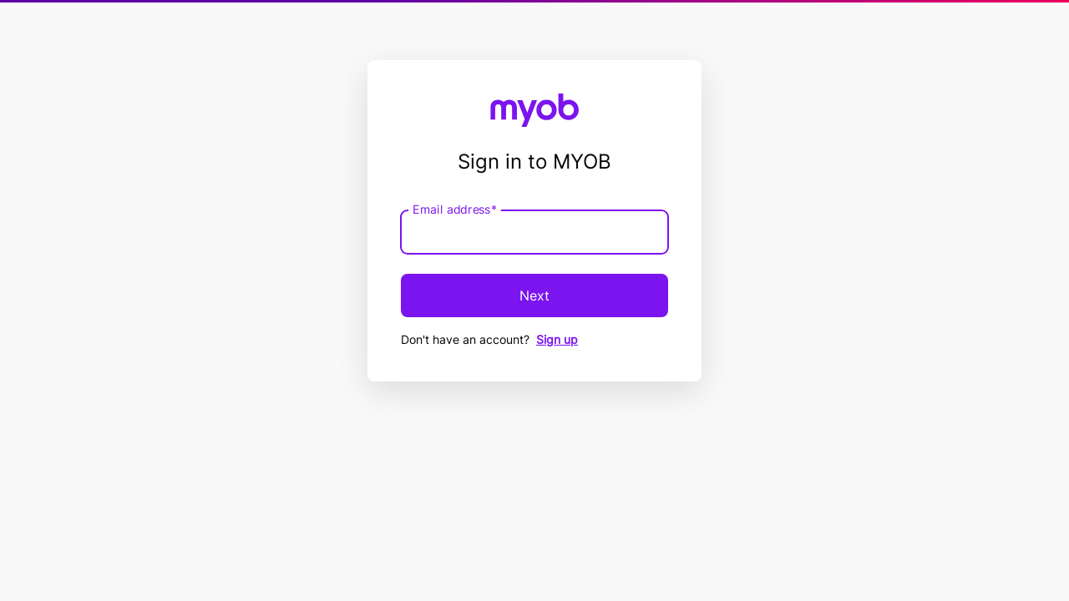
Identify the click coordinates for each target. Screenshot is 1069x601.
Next (534, 295)
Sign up (557, 339)
